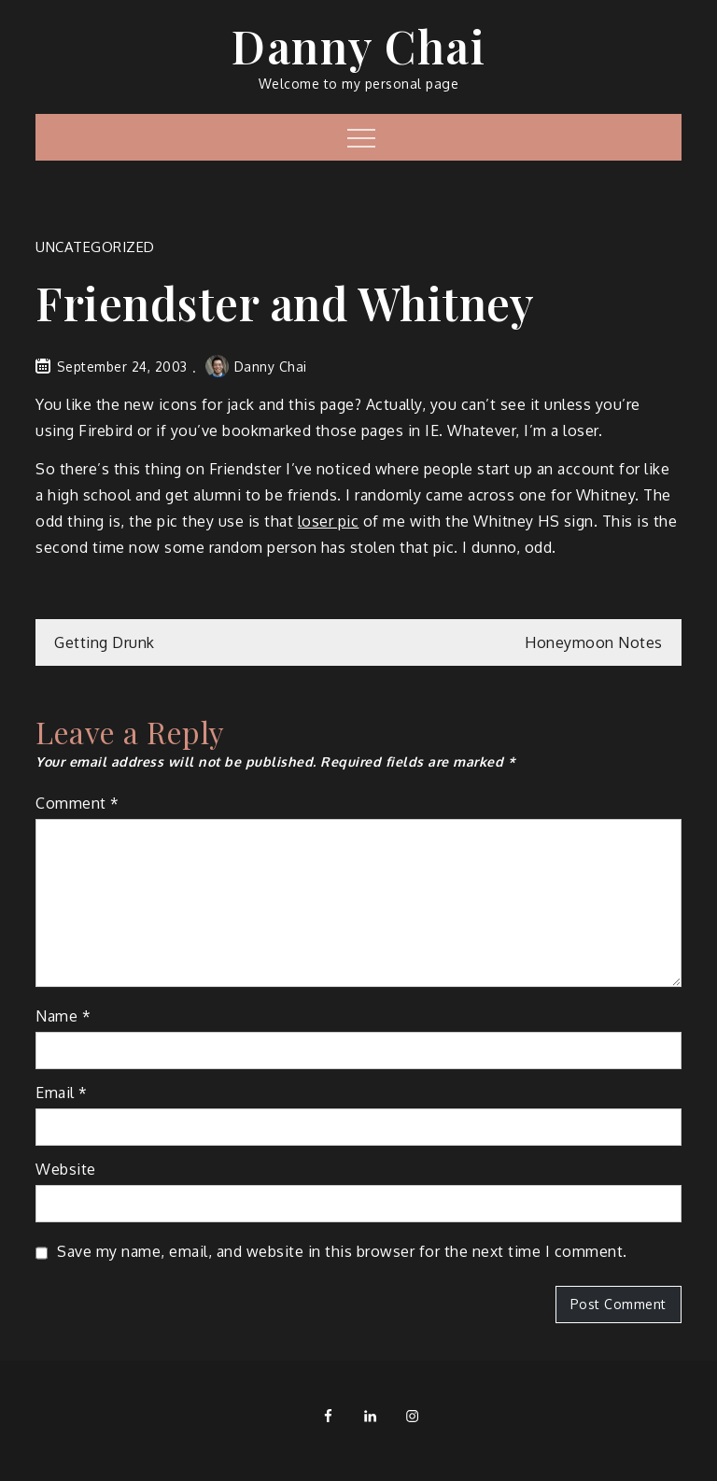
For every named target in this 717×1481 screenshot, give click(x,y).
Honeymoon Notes (594, 642)
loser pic (328, 521)
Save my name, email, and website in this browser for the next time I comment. (342, 1251)
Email (61, 1092)
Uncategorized (95, 247)
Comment (77, 803)
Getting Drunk (104, 642)
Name (63, 1016)
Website (65, 1169)
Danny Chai (358, 46)
